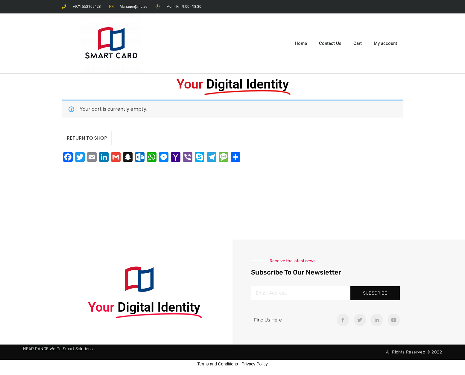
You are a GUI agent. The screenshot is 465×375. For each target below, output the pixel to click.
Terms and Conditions (217, 364)
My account (385, 43)
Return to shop (87, 138)
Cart (357, 43)
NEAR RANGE (35, 348)
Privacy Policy (254, 364)
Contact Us (330, 43)
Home (301, 43)
